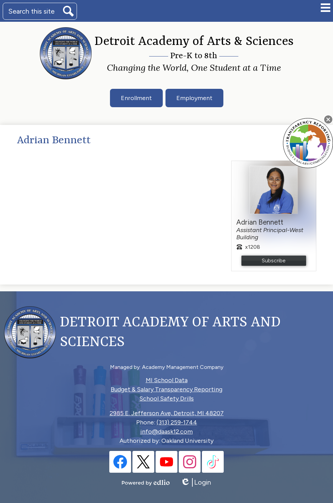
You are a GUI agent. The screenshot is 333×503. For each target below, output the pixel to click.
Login (195, 482)
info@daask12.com (166, 431)
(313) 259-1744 (177, 422)
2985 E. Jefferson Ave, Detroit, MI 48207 (167, 413)
